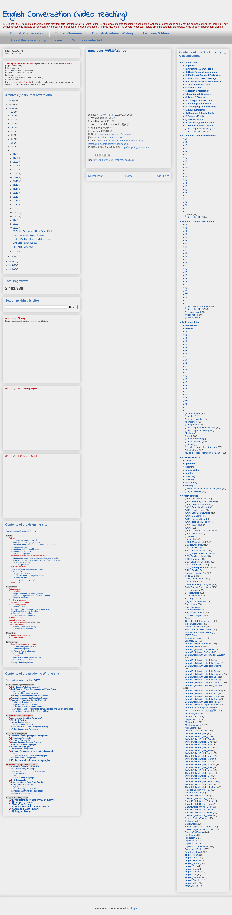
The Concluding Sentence (22, 724)
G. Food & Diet (193, 88)
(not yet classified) (124, 160)
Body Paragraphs (18, 780)
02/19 (16, 177)
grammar (190, 463)
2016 (10, 108)
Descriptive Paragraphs (21, 738)
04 (12, 143)
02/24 (16, 166)
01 (12, 256)
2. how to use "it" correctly (22, 629)
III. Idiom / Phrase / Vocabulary (197, 221)
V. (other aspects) (190, 457)
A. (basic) (190, 65)
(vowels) (189, 328)
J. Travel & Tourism (195, 97)
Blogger (133, 908)
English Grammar (68, 33)
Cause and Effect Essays (26, 808)
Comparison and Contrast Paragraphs (27, 742)
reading (189, 473)
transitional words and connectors (28, 707)
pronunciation (192, 470)
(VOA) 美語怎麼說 (104, 160)
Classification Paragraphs (22, 749)
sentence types (19, 691)
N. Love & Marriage (195, 110)
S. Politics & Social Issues (199, 125)
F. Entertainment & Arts (197, 84)
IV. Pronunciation (190, 322)
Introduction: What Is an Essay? (25, 766)
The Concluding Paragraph (22, 778)
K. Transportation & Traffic (199, 100)
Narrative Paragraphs (20, 740)
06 (12, 135)
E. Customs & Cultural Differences (203, 81)
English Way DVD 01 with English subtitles (31, 239)
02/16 (16, 189)
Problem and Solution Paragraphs (30, 760)
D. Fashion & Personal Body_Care (203, 75)
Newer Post (95, 176)
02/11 (16, 201)
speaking (190, 476)
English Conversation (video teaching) (65, 15)
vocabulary (191, 482)
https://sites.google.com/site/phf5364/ (22, 531)
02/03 (16, 224)
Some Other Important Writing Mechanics (29, 700)
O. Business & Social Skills (199, 113)
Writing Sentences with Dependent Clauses (29, 698)
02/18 (16, 181)
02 (12, 151)
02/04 (16, 220)
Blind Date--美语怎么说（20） (26, 243)
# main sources (189, 496)
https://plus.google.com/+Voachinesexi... (109, 144)
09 (12, 123)
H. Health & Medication (197, 91)
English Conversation (27, 33)
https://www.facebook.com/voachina (112, 134)
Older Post (162, 176)
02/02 (16, 228)
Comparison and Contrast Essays (31, 806)
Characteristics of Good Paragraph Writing (29, 727)
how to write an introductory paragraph (29, 771)
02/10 (16, 204)
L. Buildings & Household (198, 103)
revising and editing (21, 793)
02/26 (16, 158)
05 (12, 139)
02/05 (16, 216)
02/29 (16, 154)
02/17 (16, 185)
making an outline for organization (28, 791)
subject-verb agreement (22, 702)
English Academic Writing (112, 33)
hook (15, 775)
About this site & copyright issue (36, 40)
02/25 (16, 162)
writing (189, 485)
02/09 (16, 208)
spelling (189, 479)
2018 (10, 101)
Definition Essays (21, 811)
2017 (10, 104)
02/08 (16, 212)
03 (12, 147)
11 (12, 116)
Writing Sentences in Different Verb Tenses (29, 696)
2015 (10, 261)
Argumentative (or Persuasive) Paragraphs (30, 755)
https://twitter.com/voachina (108, 137)
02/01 (16, 252)
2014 (10, 265)
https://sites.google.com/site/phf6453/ (23, 680)
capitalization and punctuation (25, 704)
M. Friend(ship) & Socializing (200, 106)
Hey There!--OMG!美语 (23, 247)
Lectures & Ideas (156, 33)
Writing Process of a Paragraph (24, 729)
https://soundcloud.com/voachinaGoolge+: (124, 140)
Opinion (16, 753)
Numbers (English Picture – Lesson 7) (29, 235)
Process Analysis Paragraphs (23, 758)
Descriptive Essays (22, 802)
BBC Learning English (27, 388)
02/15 (16, 193)
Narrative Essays (21, 804)
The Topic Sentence (19, 720)
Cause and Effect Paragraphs (23, 744)
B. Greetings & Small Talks (199, 69)
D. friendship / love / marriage (200, 78)
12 (12, 112)
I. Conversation (189, 62)
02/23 (16, 170)
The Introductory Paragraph (23, 769)
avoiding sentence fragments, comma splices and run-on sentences (43, 709)
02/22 (16, 173)
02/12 (16, 197)
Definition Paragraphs (20, 746)
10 (12, 120)
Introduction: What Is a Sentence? (25, 687)
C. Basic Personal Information (201, 72)
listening (190, 467)
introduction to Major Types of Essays (33, 799)
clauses (19, 582)
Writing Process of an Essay (22, 784)
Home (129, 176)
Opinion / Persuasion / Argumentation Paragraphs (32, 751)
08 (12, 127)
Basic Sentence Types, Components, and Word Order (33, 689)
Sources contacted (87, 40)
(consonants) (192, 325)
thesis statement (19, 773)
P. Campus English (195, 116)
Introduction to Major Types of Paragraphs (29, 735)
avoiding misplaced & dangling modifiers (31, 711)
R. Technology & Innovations (200, 122)
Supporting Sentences (20, 722)
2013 (10, 269)
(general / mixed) (20, 786)
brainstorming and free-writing (25, 788)
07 (12, 131)
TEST (188, 460)
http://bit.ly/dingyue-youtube (136, 147)
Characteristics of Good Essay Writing (27, 782)
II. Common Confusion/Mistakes (198, 135)
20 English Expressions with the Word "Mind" (32, 231)
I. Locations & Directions (198, 94)
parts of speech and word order (25, 693)
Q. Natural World (194, 119)
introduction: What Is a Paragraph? (26, 718)
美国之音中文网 (104, 114)
